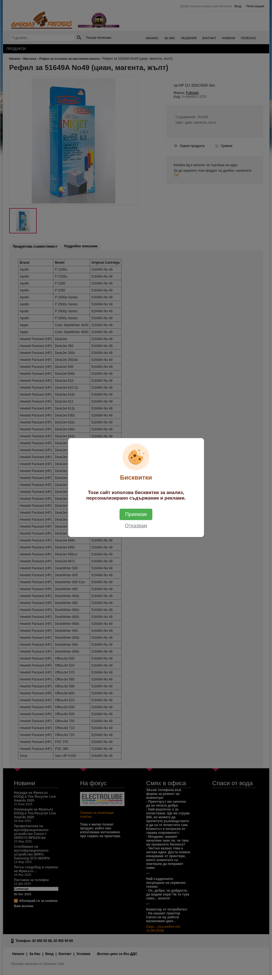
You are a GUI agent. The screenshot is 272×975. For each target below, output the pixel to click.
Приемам (136, 514)
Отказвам (136, 525)
